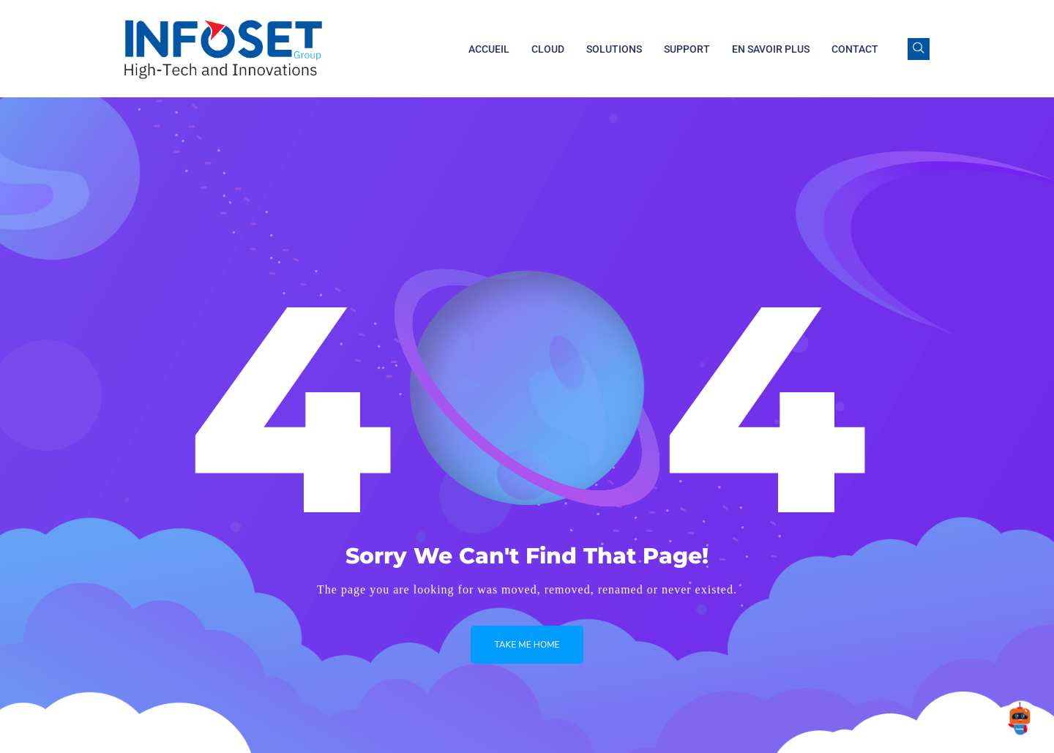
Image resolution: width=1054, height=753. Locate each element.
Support (687, 49)
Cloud (547, 49)
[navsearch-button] (919, 49)
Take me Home (526, 645)
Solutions (614, 49)
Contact (854, 49)
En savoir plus (771, 49)
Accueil (488, 49)
